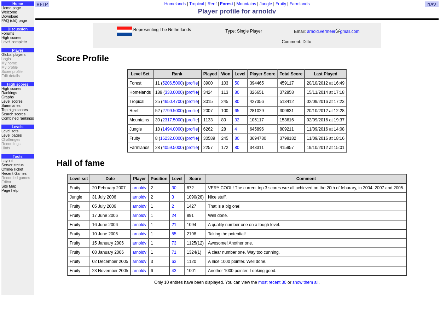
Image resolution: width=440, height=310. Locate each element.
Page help (9, 190)
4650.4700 (172, 101)
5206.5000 (172, 83)
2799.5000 (172, 110)
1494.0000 (172, 129)
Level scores (12, 101)
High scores (11, 37)
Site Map (8, 186)
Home (17, 3)
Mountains (246, 3)
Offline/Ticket (12, 169)
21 (174, 224)
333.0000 (174, 92)
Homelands (175, 3)
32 (237, 119)
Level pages (11, 135)
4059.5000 (172, 147)
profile (192, 83)
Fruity (281, 3)
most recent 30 (272, 282)
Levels (17, 127)
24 (174, 215)
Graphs (7, 97)
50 (237, 83)
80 (237, 92)
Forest (226, 3)
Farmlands (300, 3)
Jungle (266, 3)
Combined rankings (17, 118)
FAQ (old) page (14, 20)
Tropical (196, 3)
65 (237, 110)
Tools (18, 156)
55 (174, 233)
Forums (7, 33)
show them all (305, 282)
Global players (13, 54)
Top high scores (14, 110)
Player (17, 50)
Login (6, 59)
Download (9, 16)
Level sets (9, 131)
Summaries (11, 105)
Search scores (13, 114)
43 (174, 270)
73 (174, 243)
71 (174, 252)
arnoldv (139, 187)
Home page (11, 8)
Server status (12, 165)
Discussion (17, 29)
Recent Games (14, 173)
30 (174, 187)
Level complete (14, 42)
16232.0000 (171, 138)
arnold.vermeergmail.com (333, 31)
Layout (7, 161)
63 (174, 261)
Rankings (9, 93)
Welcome (9, 12)
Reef (212, 3)
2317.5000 (172, 119)
